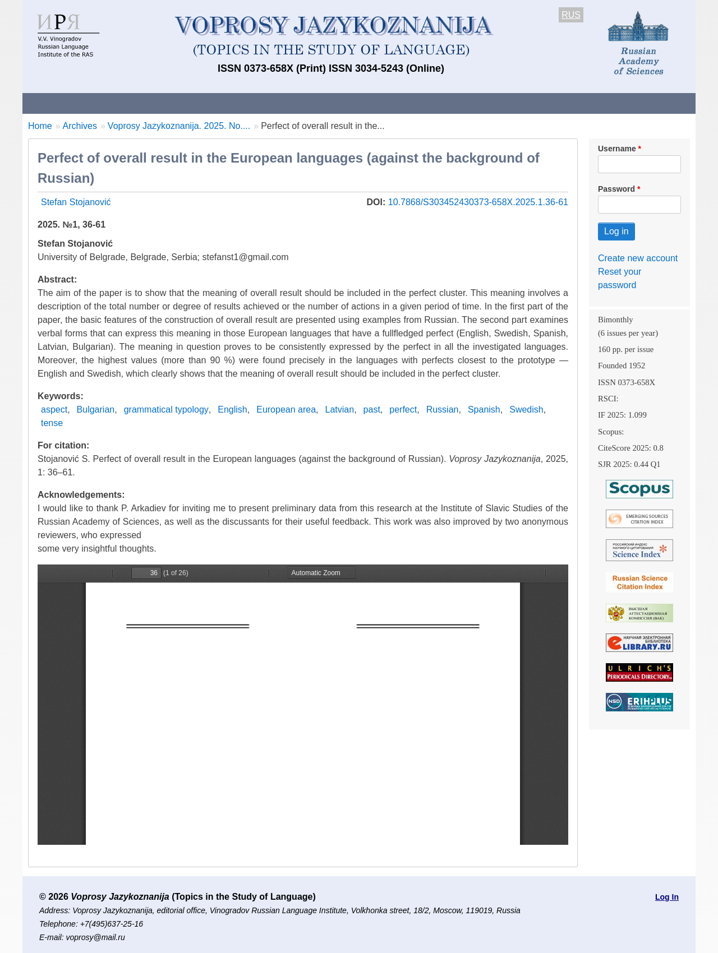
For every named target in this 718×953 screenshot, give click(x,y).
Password (616, 188)
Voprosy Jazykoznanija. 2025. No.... (179, 126)
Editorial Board (550, 103)
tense (52, 423)
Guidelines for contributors (237, 103)
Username (617, 148)
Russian (442, 409)
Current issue (338, 103)
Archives (404, 103)
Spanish (484, 409)
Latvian (340, 409)
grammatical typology (166, 409)
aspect (54, 409)
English (232, 409)
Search (616, 103)
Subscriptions (471, 103)
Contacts (144, 103)
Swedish (526, 409)
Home (40, 126)
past (371, 409)
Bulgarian (96, 409)
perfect (403, 409)
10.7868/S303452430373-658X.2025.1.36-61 (478, 202)
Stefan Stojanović (76, 202)
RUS (571, 15)
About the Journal (69, 103)
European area (286, 409)
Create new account (638, 258)
